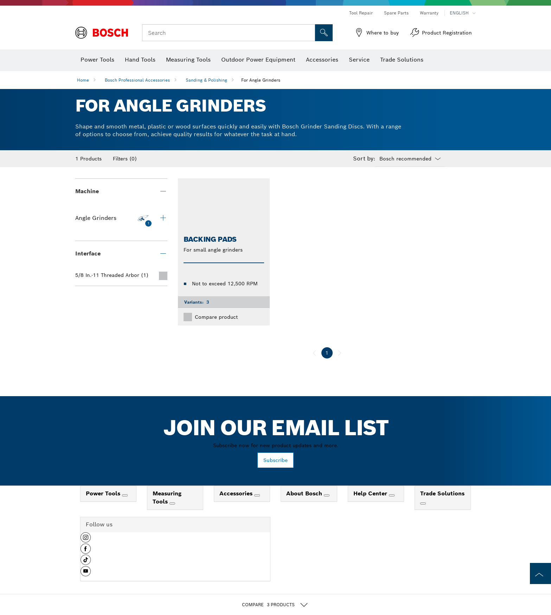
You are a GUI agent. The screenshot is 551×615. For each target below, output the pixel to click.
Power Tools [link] (104, 493)
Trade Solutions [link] (442, 493)
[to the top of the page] (540, 573)
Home (83, 80)
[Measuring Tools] (172, 503)
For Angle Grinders (260, 80)
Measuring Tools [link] (167, 497)
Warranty (429, 12)
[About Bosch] (326, 495)
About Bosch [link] (305, 493)
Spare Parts (396, 12)
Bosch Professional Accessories (137, 80)
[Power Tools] (125, 495)
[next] (339, 353)
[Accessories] (257, 495)
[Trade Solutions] (423, 503)
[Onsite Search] (324, 32)
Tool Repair (361, 12)
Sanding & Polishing (206, 80)
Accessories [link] (236, 493)
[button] (86, 540)
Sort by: (364, 158)
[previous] (314, 353)
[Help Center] (392, 495)
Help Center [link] (371, 493)
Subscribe (275, 460)
